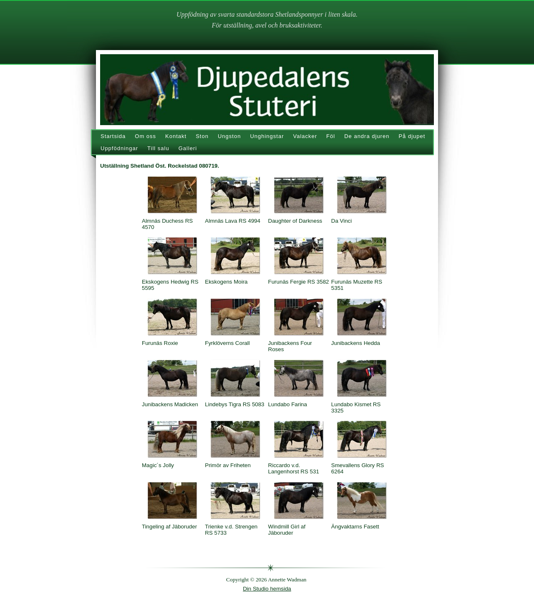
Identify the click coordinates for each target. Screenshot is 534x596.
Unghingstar (267, 136)
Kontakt (175, 136)
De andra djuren (366, 136)
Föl (330, 136)
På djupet (411, 136)
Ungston (229, 136)
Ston (202, 136)
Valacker (305, 136)
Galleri (188, 148)
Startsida (113, 136)
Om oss (145, 136)
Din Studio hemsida (267, 589)
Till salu (158, 148)
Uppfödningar (119, 148)
